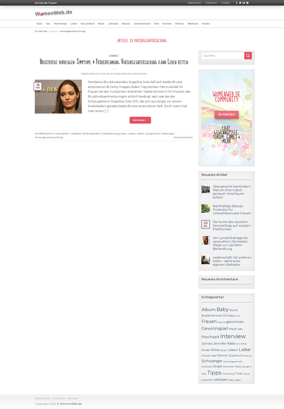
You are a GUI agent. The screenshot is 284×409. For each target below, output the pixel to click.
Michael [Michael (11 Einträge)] (205, 355)
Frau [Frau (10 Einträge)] (237, 316)
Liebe (74, 23)
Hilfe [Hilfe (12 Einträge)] (240, 329)
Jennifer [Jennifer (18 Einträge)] (220, 343)
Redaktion (140, 73)
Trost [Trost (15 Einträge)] (238, 373)
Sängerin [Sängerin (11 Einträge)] (247, 366)
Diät (156, 23)
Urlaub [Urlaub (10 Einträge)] (246, 374)
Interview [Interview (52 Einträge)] (233, 336)
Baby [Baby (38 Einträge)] (222, 309)
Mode (101, 23)
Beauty (126, 23)
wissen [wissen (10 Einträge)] (237, 380)
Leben (132, 133)
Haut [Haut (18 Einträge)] (233, 329)
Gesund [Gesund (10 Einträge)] (221, 322)
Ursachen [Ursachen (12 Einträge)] (207, 379)
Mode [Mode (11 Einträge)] (213, 355)
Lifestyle (113, 23)
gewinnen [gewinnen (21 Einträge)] (235, 322)
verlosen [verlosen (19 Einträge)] (221, 380)
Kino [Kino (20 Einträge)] (215, 350)
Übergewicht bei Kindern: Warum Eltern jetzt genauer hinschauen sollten (232, 192)
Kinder (206, 23)
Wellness (193, 23)
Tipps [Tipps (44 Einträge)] (214, 372)
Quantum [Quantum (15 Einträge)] (235, 355)
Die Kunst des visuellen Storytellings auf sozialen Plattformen (232, 225)
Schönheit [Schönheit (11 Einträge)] (206, 366)
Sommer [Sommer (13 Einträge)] (228, 366)
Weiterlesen (140, 120)
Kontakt (226, 2)
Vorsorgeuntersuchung (49, 137)
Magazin (53, 31)
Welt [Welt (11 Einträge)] (231, 380)
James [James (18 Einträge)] (206, 343)
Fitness (179, 23)
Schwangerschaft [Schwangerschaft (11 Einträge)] (232, 361)
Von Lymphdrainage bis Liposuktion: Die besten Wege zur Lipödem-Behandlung (230, 243)
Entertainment (142, 23)
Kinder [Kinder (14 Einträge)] (205, 350)
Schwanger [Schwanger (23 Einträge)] (211, 361)
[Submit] (248, 55)
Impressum (211, 2)
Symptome (152, 133)
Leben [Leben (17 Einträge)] (233, 350)
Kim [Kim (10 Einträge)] (238, 344)
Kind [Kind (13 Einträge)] (243, 343)
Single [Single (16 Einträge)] (217, 366)
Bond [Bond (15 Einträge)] (233, 310)
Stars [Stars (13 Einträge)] (238, 366)
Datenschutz (194, 2)
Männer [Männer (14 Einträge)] (222, 355)
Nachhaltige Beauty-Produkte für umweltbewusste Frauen (232, 209)
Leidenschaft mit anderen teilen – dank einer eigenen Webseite (232, 261)
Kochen (167, 23)
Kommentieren (183, 137)
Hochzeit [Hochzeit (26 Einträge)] (210, 336)
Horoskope (60, 23)
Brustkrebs (93, 133)
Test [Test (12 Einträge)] (203, 373)
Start (39, 23)
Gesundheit (87, 23)
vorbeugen (167, 133)
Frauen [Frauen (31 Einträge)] (209, 321)
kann (124, 133)
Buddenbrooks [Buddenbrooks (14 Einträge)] (211, 315)
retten (140, 133)
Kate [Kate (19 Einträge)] (231, 343)
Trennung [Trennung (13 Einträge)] (228, 373)
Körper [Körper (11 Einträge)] (223, 350)
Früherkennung (110, 133)
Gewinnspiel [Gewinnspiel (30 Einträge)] (214, 328)
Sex (48, 23)
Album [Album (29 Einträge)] (208, 309)
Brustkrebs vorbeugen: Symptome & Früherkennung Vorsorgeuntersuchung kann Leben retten (114, 62)
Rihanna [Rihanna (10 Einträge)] (247, 356)
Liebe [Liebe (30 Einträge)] (245, 349)
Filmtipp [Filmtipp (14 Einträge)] (229, 315)
